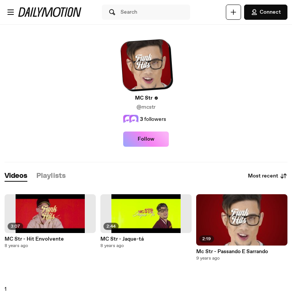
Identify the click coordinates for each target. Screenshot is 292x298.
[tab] (16, 176)
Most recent (267, 176)
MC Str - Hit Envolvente (34, 239)
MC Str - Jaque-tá (122, 239)
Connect (266, 12)
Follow (146, 139)
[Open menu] (11, 12)
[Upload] (233, 12)
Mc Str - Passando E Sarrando (232, 252)
